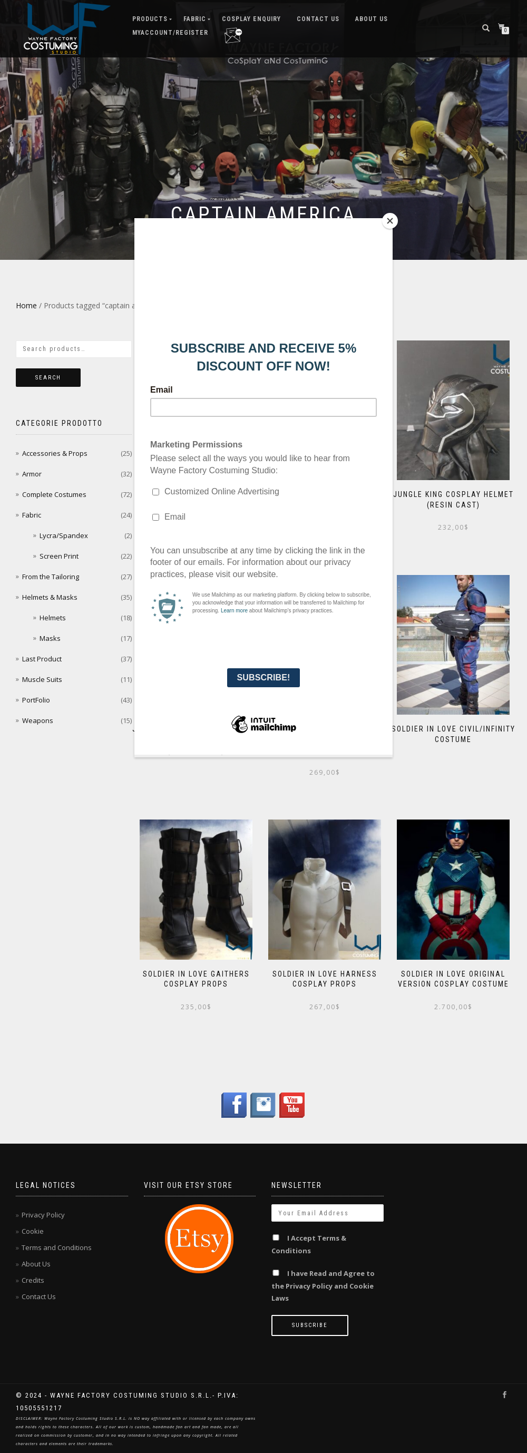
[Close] (390, 221)
